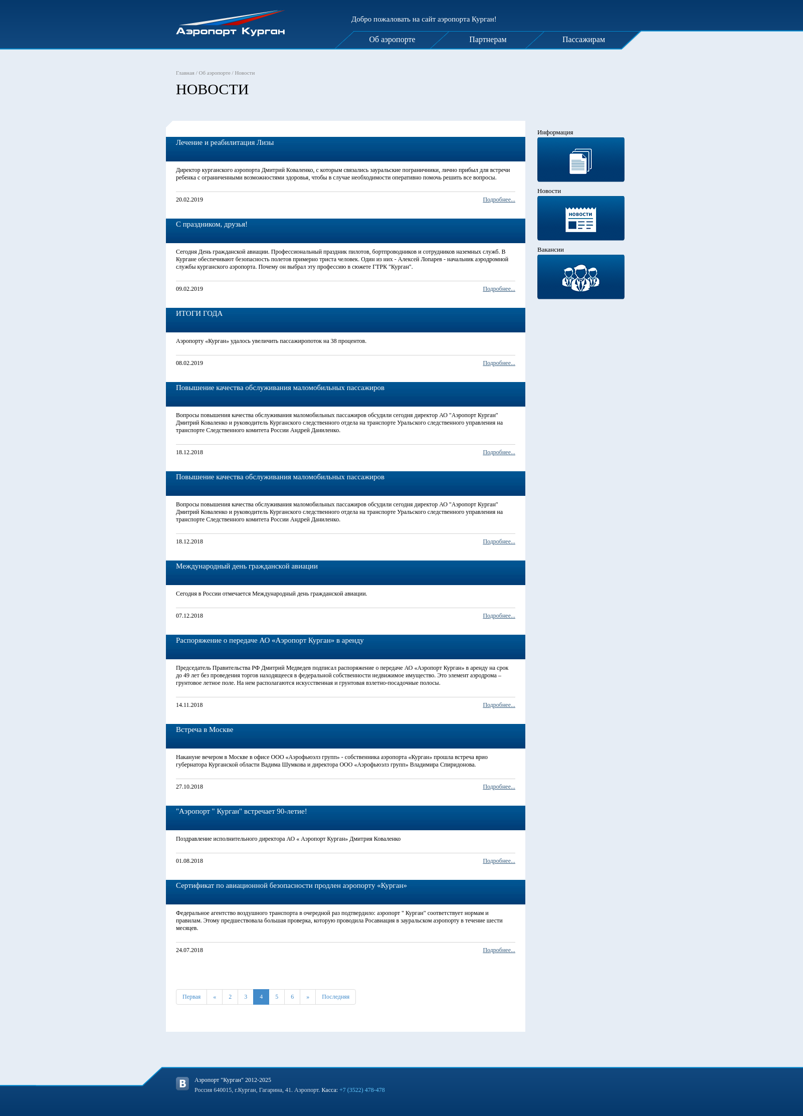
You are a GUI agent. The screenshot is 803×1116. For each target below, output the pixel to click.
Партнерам (487, 39)
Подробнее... (499, 199)
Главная (185, 73)
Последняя (335, 996)
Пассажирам (583, 39)
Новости (245, 73)
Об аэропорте (392, 39)
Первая (191, 996)
